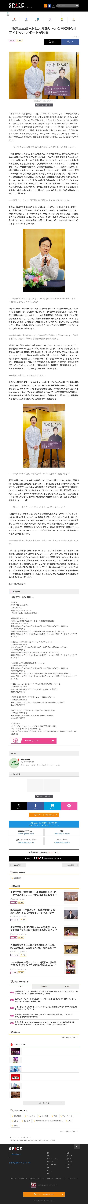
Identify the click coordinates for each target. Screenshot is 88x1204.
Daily (20, 986)
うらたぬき (30, 1116)
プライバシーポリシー (71, 1178)
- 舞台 (47, 1156)
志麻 (54, 1116)
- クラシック (50, 1162)
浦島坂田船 (17, 1116)
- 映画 (47, 1173)
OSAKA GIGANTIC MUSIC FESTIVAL (48, 1121)
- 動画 (67, 1153)
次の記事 (72, 865)
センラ (15, 1121)
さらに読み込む (50, 1103)
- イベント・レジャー (52, 1159)
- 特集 (67, 1167)
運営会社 (13, 1178)
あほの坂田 (43, 1116)
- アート (48, 1167)
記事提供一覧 (23, 1178)
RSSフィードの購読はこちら (45, 815)
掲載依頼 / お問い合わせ (37, 1178)
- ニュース (69, 1156)
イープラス (13, 1137)
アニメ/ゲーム (66, 1116)
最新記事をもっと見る (69, 1037)
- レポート (69, 1162)
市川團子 (26, 1121)
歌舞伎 (15, 1126)
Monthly (67, 986)
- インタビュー (70, 1159)
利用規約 (58, 1178)
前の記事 (15, 865)
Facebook (16, 1154)
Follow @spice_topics (26, 834)
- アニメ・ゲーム (51, 1164)
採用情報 (50, 1178)
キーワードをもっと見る (68, 1131)
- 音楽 (47, 1153)
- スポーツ (49, 1170)
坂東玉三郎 (17, 878)
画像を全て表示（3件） (44, 105)
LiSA (69, 1121)
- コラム (68, 1164)
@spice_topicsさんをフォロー (19, 1163)
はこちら (39, 741)
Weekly (44, 986)
